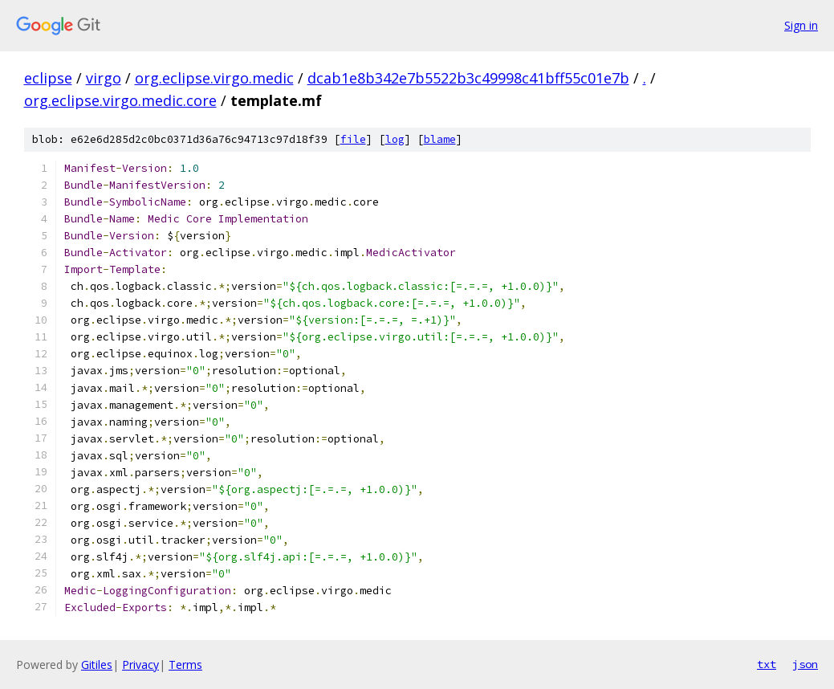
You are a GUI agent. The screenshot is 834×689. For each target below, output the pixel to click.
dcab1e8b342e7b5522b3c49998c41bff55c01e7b (468, 78)
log (395, 139)
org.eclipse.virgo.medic (214, 78)
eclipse (48, 78)
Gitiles (96, 664)
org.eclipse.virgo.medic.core (120, 100)
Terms (185, 664)
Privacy (140, 664)
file (353, 139)
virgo (103, 78)
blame (440, 139)
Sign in (801, 25)
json (805, 664)
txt (766, 664)
